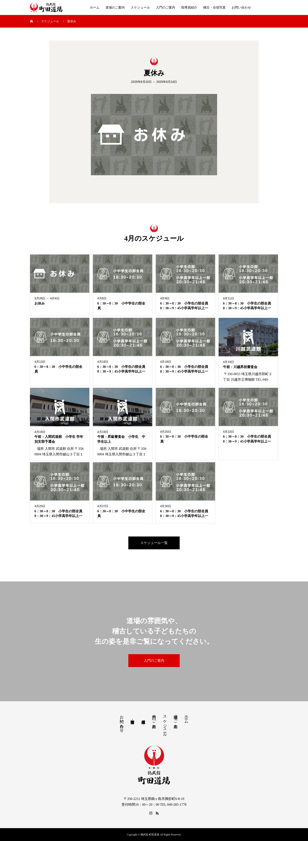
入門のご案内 (165, 7)
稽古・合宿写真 (214, 7)
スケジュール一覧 (154, 543)
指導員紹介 (189, 7)
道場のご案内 (115, 7)
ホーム (94, 7)
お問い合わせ (241, 7)
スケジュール (140, 7)
